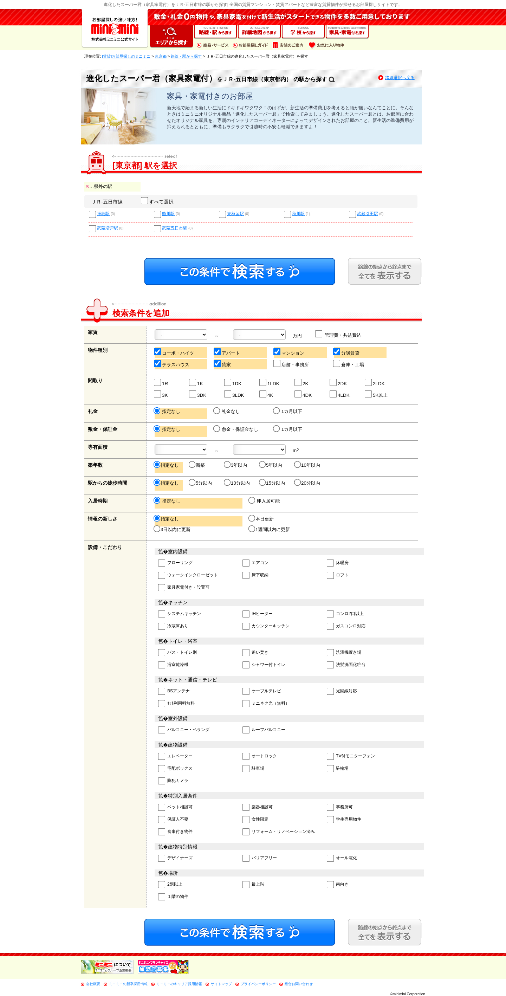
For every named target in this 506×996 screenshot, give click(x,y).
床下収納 (255, 575)
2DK (338, 382)
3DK (198, 394)
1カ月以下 (288, 411)
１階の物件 (173, 897)
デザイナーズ (175, 858)
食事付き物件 (175, 832)
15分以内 (272, 483)
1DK (233, 382)
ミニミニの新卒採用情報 (128, 984)
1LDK (269, 382)
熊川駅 (168, 214)
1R (161, 382)
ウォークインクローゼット (188, 575)
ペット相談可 (175, 807)
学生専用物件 (344, 819)
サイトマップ (221, 984)
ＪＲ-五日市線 (107, 202)
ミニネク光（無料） (266, 703)
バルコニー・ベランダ (183, 730)
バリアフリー (259, 858)
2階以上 (170, 884)
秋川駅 (298, 214)
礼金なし (227, 411)
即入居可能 (264, 501)
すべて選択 (158, 202)
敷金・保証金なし (236, 429)
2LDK (375, 382)
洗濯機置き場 (344, 653)
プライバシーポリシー (258, 984)
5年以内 (271, 465)
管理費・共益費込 (338, 334)
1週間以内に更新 (269, 529)
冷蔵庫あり (173, 626)
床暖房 (338, 563)
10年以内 (307, 465)
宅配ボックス (175, 768)
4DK (303, 394)
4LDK (340, 394)
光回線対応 (342, 691)
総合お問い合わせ (299, 984)
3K (161, 394)
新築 (197, 465)
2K (301, 382)
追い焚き (255, 653)
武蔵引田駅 (367, 214)
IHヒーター (257, 614)
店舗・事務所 (291, 363)
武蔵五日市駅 (174, 228)
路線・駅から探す (186, 56)
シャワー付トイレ (263, 665)
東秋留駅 (235, 214)
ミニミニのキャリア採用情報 (179, 984)
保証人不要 (173, 819)
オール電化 (342, 858)
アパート (227, 352)
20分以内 (307, 483)
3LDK (234, 394)
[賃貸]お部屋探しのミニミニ (126, 56)
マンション (289, 352)
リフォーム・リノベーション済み (278, 832)
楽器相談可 (257, 807)
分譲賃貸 (346, 352)
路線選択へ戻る (400, 77)
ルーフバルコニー (263, 730)
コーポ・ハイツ (174, 352)
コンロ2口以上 (345, 614)
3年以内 (236, 465)
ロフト (338, 575)
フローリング (175, 563)
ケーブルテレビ (261, 691)
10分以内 (237, 483)
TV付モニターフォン (351, 756)
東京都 (161, 56)
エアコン (255, 563)
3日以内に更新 (172, 529)
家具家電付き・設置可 (183, 587)
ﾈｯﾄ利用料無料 (176, 703)
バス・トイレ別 (177, 653)
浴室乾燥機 (173, 665)
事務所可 (340, 807)
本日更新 (261, 519)
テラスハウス (172, 363)
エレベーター (175, 756)
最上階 (253, 884)
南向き (338, 884)
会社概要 (93, 984)
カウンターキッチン (266, 626)
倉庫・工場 (349, 363)
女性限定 (255, 819)
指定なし (167, 411)
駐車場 (253, 768)
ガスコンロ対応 (346, 626)
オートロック (259, 756)
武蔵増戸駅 (107, 228)
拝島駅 (103, 214)
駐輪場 (338, 768)
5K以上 (376, 394)
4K (266, 394)
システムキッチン (179, 614)
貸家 (222, 363)
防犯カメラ (173, 781)
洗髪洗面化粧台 (346, 665)
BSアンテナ (174, 691)
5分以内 (201, 483)
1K (196, 382)
